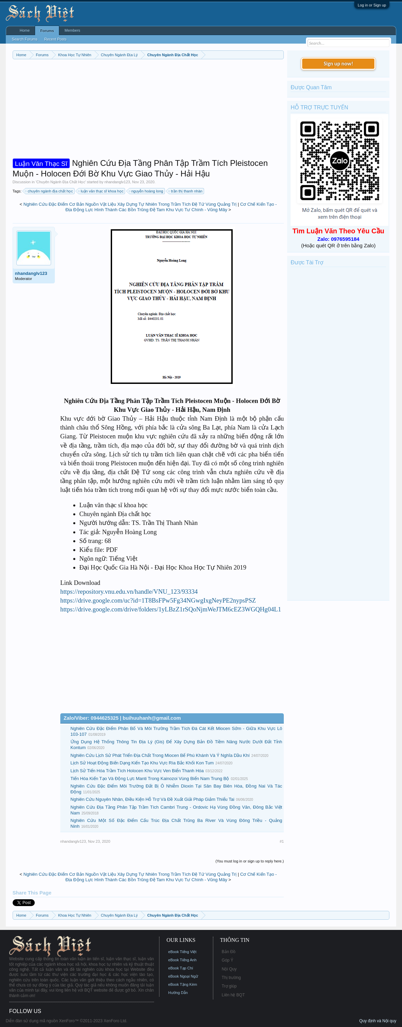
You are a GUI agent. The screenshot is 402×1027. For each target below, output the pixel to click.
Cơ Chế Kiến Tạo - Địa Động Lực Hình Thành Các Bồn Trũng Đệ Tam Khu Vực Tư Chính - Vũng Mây (171, 207)
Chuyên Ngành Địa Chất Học (60, 182)
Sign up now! (338, 63)
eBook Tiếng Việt (182, 952)
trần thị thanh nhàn (185, 191)
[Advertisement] (148, 110)
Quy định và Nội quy (377, 1020)
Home (25, 30)
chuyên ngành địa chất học (49, 191)
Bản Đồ (229, 951)
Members (72, 30)
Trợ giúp (229, 986)
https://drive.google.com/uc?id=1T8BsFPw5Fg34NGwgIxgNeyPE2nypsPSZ (158, 600)
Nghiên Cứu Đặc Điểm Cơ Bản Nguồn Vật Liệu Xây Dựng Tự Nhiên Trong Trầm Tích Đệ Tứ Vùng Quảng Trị (130, 204)
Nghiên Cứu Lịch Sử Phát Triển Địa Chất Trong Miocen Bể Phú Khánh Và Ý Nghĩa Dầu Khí (160, 755)
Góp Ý (227, 960)
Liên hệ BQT (233, 995)
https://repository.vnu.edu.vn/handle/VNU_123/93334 (129, 591)
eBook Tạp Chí (180, 968)
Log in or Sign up (372, 5)
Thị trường (231, 977)
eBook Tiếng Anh (182, 960)
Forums (47, 31)
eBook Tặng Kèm (182, 984)
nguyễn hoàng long (146, 191)
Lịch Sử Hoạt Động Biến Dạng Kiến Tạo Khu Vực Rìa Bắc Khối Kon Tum (142, 762)
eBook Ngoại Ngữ (183, 976)
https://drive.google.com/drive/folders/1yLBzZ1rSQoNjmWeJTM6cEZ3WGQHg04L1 (170, 609)
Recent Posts (55, 39)
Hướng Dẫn (178, 993)
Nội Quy (229, 969)
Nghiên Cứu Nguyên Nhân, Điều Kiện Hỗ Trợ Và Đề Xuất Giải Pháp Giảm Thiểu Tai (152, 799)
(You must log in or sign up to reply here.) (249, 861)
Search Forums (24, 39)
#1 (282, 841)
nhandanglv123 (117, 182)
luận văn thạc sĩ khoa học (101, 191)
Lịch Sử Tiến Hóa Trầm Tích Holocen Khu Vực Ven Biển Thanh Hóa (137, 770)
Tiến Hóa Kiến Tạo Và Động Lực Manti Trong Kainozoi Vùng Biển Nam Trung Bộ (150, 778)
